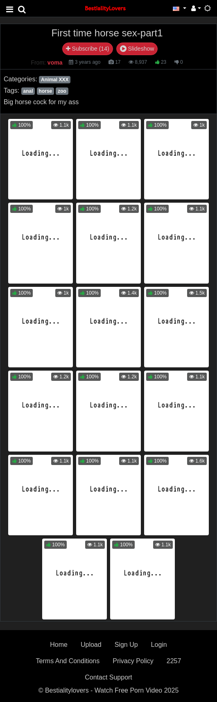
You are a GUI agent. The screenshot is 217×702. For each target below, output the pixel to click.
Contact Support (108, 677)
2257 (174, 660)
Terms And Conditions (68, 660)
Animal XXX (54, 80)
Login (159, 644)
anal (28, 91)
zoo (62, 91)
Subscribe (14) (87, 48)
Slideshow (137, 48)
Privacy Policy (133, 660)
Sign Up (126, 644)
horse (45, 91)
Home (59, 644)
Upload (91, 644)
